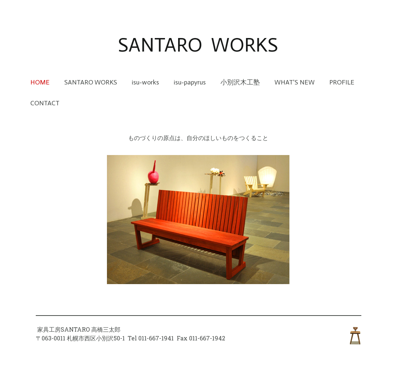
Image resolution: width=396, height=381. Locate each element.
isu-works (145, 82)
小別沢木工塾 (240, 82)
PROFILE (341, 82)
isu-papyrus (190, 82)
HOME (40, 82)
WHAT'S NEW (294, 82)
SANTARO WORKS (90, 82)
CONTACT (44, 103)
